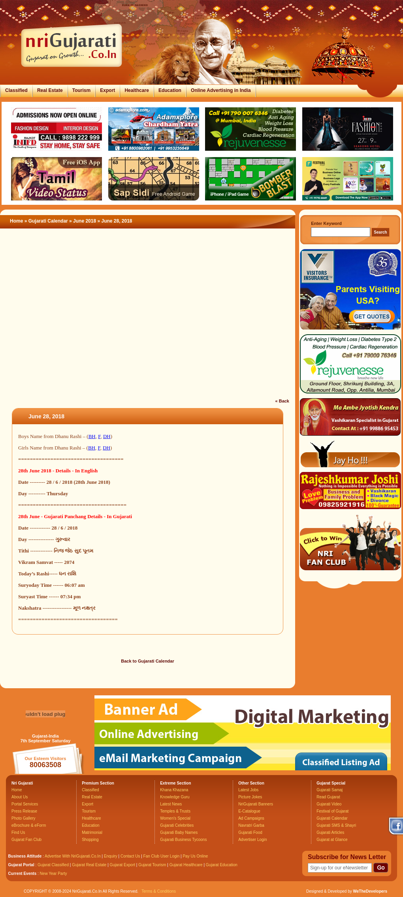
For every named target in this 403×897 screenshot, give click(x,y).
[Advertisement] (74, 306)
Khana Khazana (174, 790)
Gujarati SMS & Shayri (336, 825)
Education (169, 90)
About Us (19, 797)
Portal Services (24, 804)
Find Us (18, 832)
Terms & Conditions (158, 891)
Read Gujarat (328, 797)
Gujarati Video (328, 804)
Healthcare (136, 90)
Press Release (24, 811)
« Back (282, 401)
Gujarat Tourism (152, 865)
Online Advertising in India (221, 90)
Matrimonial (92, 832)
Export (107, 90)
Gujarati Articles (330, 832)
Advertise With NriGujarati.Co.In (73, 856)
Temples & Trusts (175, 811)
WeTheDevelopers (370, 891)
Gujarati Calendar (48, 221)
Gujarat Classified (53, 865)
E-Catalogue (249, 811)
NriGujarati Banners (255, 804)
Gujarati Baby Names (179, 832)
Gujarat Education (221, 865)
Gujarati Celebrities (177, 825)
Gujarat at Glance (331, 839)
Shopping (90, 839)
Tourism (81, 90)
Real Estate (50, 90)
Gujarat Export (122, 865)
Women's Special (175, 818)
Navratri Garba (251, 825)
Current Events (22, 873)
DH (107, 436)
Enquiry (111, 856)
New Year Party (53, 873)
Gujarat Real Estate (89, 865)
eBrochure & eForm (28, 825)
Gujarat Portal (21, 865)
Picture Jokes (250, 797)
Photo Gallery (23, 818)
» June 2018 (83, 221)
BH (92, 436)
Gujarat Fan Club (26, 839)
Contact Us (130, 856)
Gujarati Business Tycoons (183, 839)
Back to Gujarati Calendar (147, 661)
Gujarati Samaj (329, 790)
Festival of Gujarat (332, 811)
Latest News (171, 804)
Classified (16, 90)
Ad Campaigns (251, 818)
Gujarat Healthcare (186, 865)
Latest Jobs (248, 790)
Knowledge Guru (175, 797)
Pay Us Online (195, 856)
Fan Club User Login (161, 856)
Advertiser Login (252, 839)
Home (16, 221)
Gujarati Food (250, 832)
